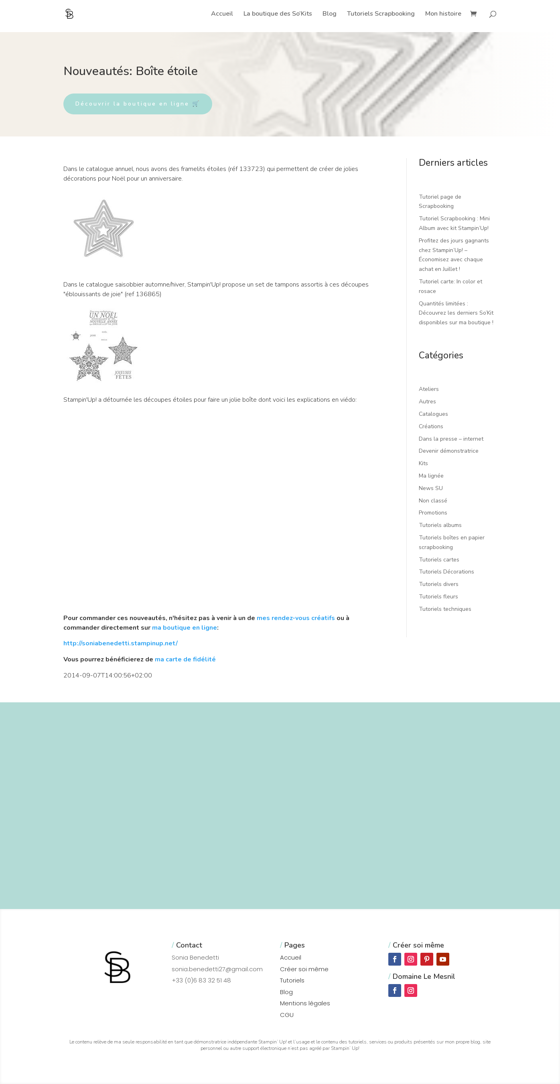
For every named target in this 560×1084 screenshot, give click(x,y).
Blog (330, 14)
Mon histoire (443, 14)
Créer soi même (304, 969)
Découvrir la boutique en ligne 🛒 (137, 104)
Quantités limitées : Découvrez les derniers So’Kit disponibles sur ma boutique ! (456, 313)
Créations (431, 426)
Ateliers (429, 389)
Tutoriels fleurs (438, 596)
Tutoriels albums (440, 525)
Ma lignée (431, 476)
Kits (423, 463)
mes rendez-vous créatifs (296, 618)
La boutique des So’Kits (277, 14)
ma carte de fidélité (185, 659)
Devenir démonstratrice (449, 451)
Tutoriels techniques (445, 609)
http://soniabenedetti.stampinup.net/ (120, 643)
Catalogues (433, 414)
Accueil (222, 14)
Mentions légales (305, 1003)
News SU (431, 488)
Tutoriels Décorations (446, 572)
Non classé (433, 500)
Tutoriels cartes (439, 559)
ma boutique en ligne (184, 627)
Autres (427, 401)
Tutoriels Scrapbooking (381, 14)
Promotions (433, 513)
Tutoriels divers (439, 584)
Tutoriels (292, 980)
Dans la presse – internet (451, 439)
